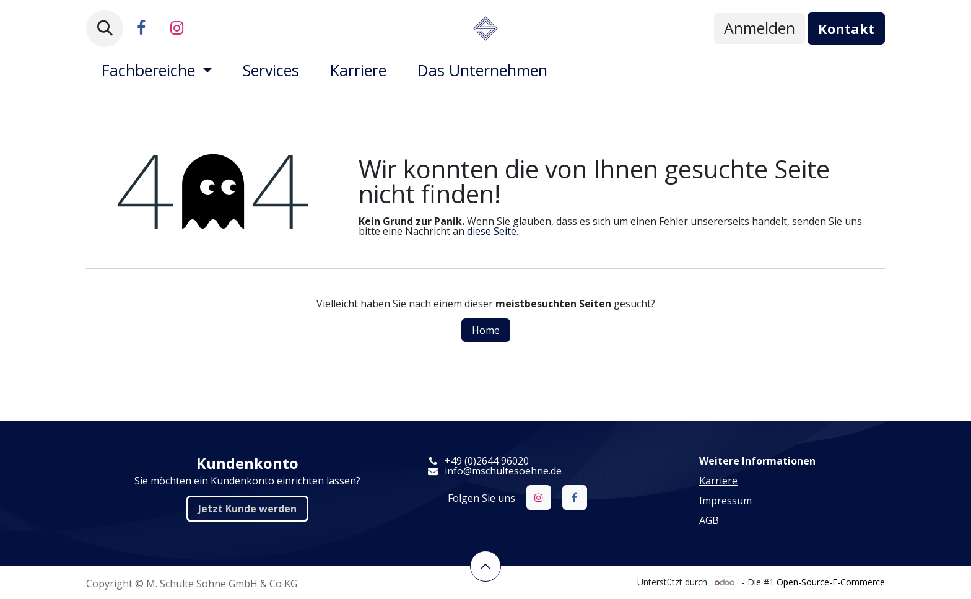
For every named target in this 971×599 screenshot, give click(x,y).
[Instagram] (176, 28)
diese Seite (491, 231)
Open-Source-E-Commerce (831, 582)
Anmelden (759, 27)
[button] (104, 28)
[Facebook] (141, 28)
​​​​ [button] (485, 566)
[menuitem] (156, 70)
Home (486, 330)
